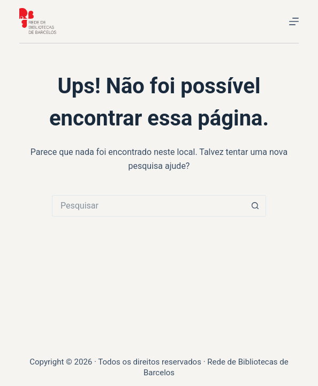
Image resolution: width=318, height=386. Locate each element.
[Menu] (294, 21)
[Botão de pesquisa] (255, 206)
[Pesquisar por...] (148, 206)
